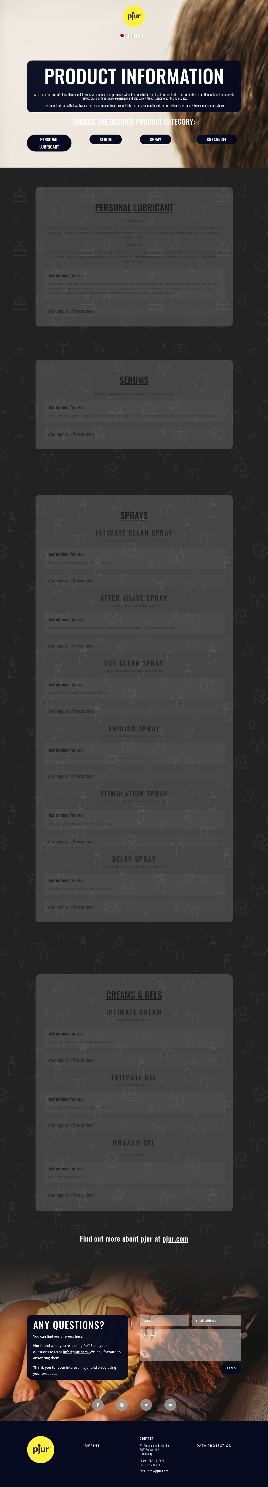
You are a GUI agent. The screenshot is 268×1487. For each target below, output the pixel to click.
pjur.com (175, 1238)
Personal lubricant (49, 143)
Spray (155, 139)
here (78, 1336)
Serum (106, 139)
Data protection (214, 1445)
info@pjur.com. (76, 1351)
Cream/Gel (217, 139)
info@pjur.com (157, 1471)
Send (231, 1368)
